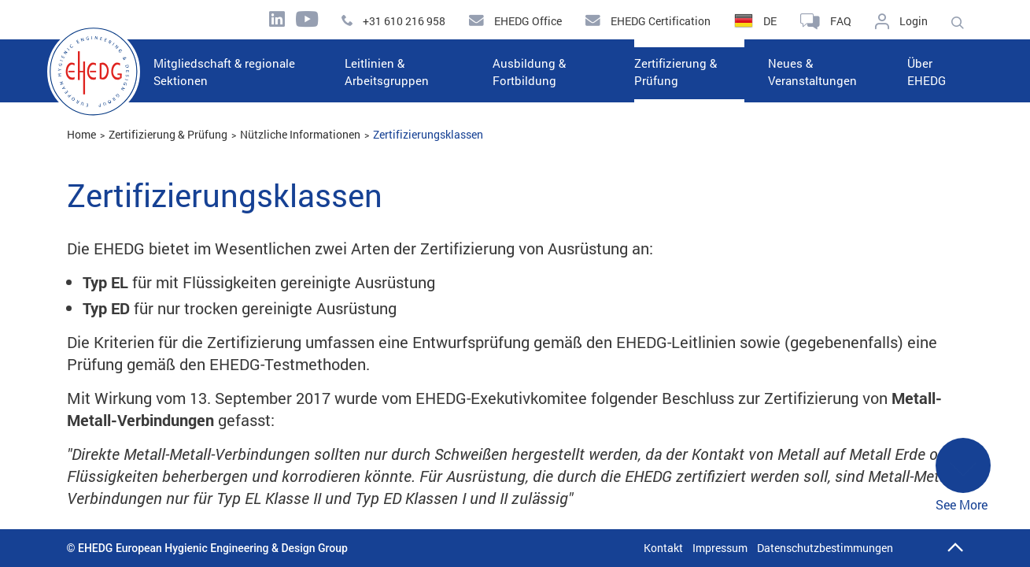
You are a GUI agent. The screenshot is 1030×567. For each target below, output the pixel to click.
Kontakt (663, 547)
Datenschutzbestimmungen (825, 547)
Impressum (720, 547)
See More (963, 475)
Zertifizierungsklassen (428, 134)
